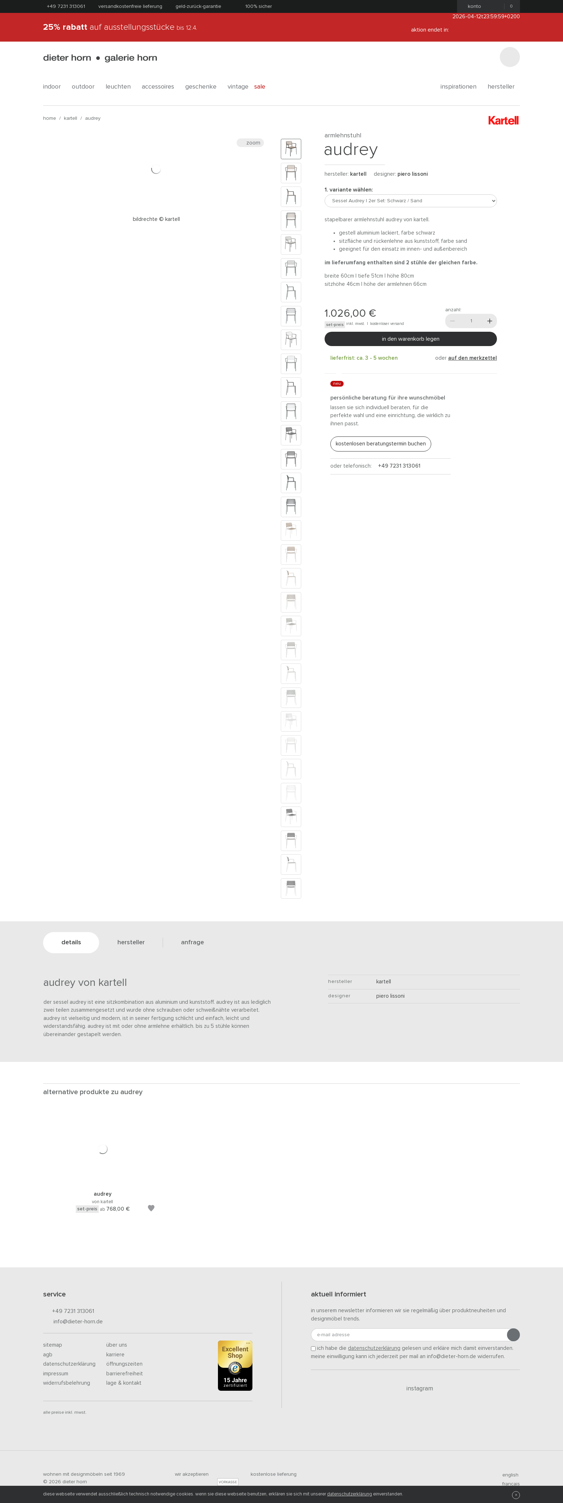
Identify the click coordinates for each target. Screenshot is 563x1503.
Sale (263, 87)
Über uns (116, 1345)
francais (508, 1484)
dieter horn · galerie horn (100, 58)
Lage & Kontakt (123, 1383)
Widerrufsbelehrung (66, 1383)
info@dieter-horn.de (73, 1322)
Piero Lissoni (412, 174)
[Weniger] (452, 321)
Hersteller (504, 87)
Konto (472, 6)
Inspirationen (461, 87)
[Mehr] (490, 321)
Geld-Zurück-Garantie (198, 6)
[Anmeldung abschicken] (513, 1334)
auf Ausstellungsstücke (120, 27)
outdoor (86, 87)
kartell (70, 118)
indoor (54, 87)
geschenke (203, 87)
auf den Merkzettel (472, 358)
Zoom (250, 143)
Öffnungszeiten (124, 1364)
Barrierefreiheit (124, 1373)
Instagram (415, 1388)
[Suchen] (510, 57)
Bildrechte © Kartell (156, 219)
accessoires (161, 87)
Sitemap (52, 1345)
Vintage (238, 87)
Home (49, 118)
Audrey (93, 118)
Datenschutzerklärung (69, 1364)
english (507, 1475)
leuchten (121, 87)
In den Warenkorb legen (410, 339)
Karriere (115, 1354)
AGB (47, 1354)
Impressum (55, 1373)
